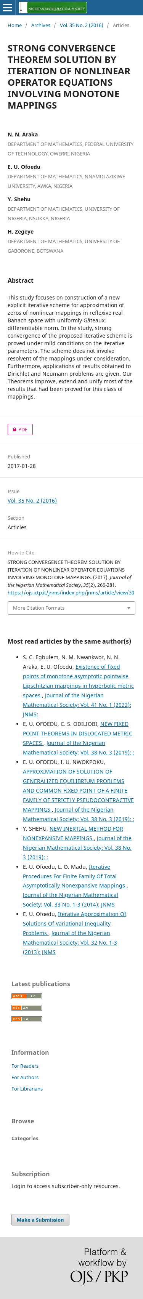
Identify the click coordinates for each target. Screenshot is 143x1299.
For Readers (25, 1065)
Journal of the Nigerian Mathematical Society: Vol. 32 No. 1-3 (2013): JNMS (70, 942)
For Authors (25, 1077)
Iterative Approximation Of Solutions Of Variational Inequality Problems (74, 923)
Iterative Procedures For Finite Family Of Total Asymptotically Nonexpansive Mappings (75, 876)
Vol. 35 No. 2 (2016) (81, 25)
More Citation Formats (38, 607)
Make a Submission (40, 1219)
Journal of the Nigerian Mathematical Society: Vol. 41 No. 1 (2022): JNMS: (77, 705)
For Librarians (27, 1088)
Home (15, 25)
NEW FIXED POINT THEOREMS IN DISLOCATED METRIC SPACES (77, 733)
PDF (17, 429)
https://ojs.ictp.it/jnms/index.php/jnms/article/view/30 (71, 592)
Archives (40, 25)
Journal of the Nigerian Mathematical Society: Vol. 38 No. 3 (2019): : (77, 847)
